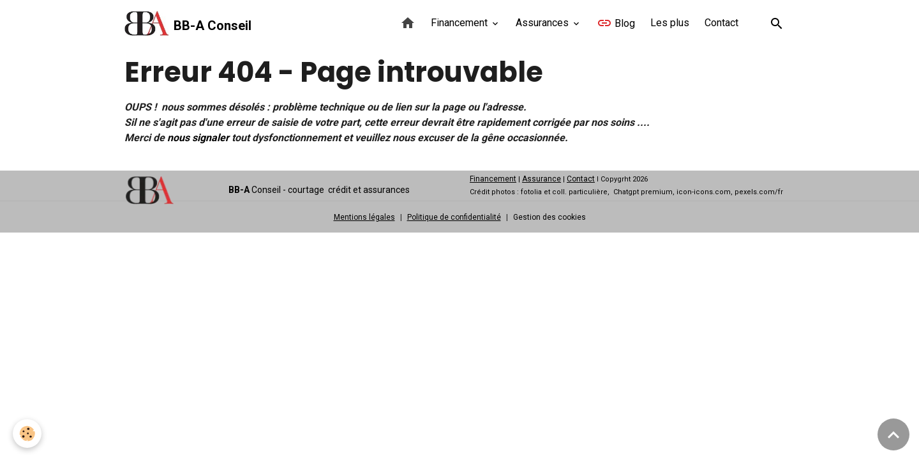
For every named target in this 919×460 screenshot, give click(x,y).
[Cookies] (27, 433)
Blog (616, 23)
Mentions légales (364, 217)
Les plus (669, 23)
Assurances (543, 23)
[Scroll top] (893, 434)
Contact (721, 23)
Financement (460, 23)
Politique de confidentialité (454, 217)
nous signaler (198, 138)
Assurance (541, 178)
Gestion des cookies (549, 217)
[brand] (187, 23)
